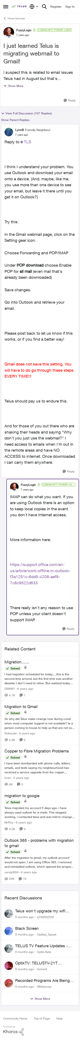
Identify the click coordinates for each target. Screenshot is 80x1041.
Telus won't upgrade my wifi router (40, 911)
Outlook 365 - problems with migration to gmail (39, 843)
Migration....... (16, 662)
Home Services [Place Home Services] (14, 18)
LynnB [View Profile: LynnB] (19, 130)
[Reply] (70, 100)
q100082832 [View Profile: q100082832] (45, 917)
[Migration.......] (40, 678)
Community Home (15, 1018)
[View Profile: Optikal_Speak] (8, 931)
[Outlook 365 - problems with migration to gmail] (40, 862)
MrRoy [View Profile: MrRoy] (8, 822)
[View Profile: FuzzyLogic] (8, 32)
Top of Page (42, 1018)
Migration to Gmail (21, 706)
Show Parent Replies (15, 120)
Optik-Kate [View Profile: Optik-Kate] (44, 951)
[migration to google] (40, 812)
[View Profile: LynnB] (8, 132)
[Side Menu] (5, 6)
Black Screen (27, 928)
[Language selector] (34, 6)
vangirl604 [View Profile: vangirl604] (11, 872)
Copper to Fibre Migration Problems (36, 751)
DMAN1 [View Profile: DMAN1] (9, 688)
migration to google (21, 795)
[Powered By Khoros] (40, 1031)
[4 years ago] (20, 777)
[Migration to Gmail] (40, 723)
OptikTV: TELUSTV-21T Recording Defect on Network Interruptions (41, 963)
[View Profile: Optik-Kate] (8, 948)
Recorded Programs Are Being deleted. (42, 980)
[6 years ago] (24, 688)
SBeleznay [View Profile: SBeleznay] (44, 986)
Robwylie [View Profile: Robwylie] (10, 733)
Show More (13, 86)
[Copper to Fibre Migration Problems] (40, 767)
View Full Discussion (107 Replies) (26, 113)
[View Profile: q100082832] (8, 913)
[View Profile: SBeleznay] (8, 983)
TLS (27, 141)
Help (59, 1018)
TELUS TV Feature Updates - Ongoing (41, 946)
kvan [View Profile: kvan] (7, 777)
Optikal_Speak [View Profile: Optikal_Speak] (46, 934)
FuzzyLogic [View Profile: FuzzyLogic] (24, 30)
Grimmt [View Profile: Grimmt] (42, 969)
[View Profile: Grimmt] (8, 965)
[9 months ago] (24, 917)
